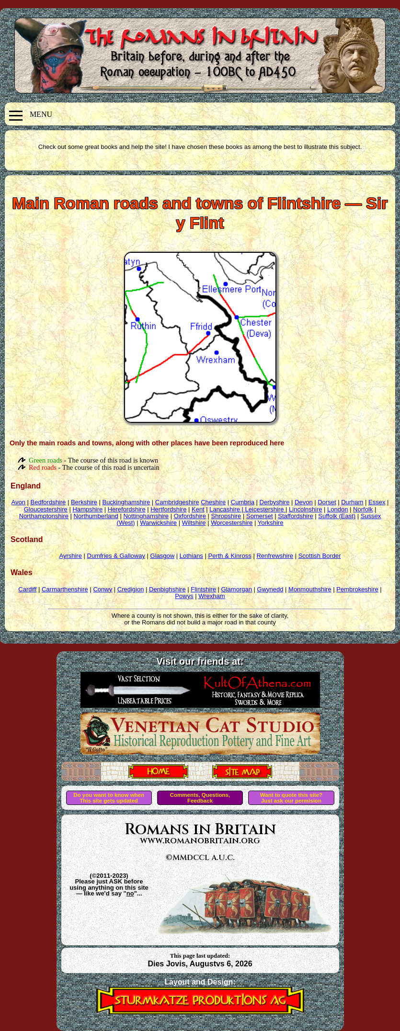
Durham (352, 502)
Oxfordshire (190, 516)
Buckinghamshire (126, 502)
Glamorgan (236, 589)
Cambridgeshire (177, 502)
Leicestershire (265, 509)
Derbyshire (275, 502)
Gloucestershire (46, 509)
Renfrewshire (274, 555)
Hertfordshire (168, 509)
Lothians (191, 555)
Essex (376, 502)
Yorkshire (271, 522)
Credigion (130, 589)
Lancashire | (227, 509)
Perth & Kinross (229, 555)
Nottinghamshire (146, 516)
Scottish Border (319, 555)
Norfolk (363, 509)
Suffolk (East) (336, 516)
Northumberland (96, 516)
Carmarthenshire (65, 589)
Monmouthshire (309, 589)
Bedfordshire (48, 502)
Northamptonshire (44, 516)
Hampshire (87, 509)
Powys (184, 596)
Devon (304, 502)
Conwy (102, 589)
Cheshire (213, 502)
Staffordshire (295, 516)
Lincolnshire (305, 509)
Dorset (327, 502)
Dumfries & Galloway (116, 555)
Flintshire (203, 589)
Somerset (259, 516)
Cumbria (242, 502)
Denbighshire (167, 589)
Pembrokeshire (357, 589)
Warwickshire (158, 522)
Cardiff (27, 589)
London (337, 509)
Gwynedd (270, 589)
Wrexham (211, 596)
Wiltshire (194, 522)
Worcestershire (231, 522)
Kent (198, 509)
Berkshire (84, 502)
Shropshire (226, 516)
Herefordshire (127, 509)
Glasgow (162, 555)
